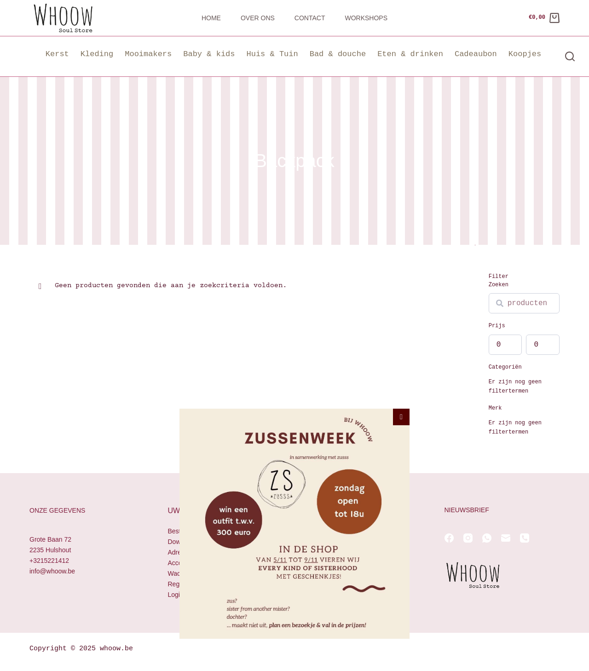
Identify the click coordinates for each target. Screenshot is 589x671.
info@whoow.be (52, 571)
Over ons (258, 18)
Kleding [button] (97, 54)
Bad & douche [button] (338, 54)
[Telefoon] (524, 538)
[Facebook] (449, 538)
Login (176, 594)
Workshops (366, 18)
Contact (309, 18)
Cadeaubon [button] (476, 54)
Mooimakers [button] (148, 54)
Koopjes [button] (524, 54)
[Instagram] (468, 538)
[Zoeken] (570, 56)
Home (211, 18)
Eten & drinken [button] (410, 54)
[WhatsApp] (486, 538)
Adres (176, 552)
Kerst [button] (57, 54)
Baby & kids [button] (209, 54)
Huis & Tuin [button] (272, 54)
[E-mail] (505, 538)
